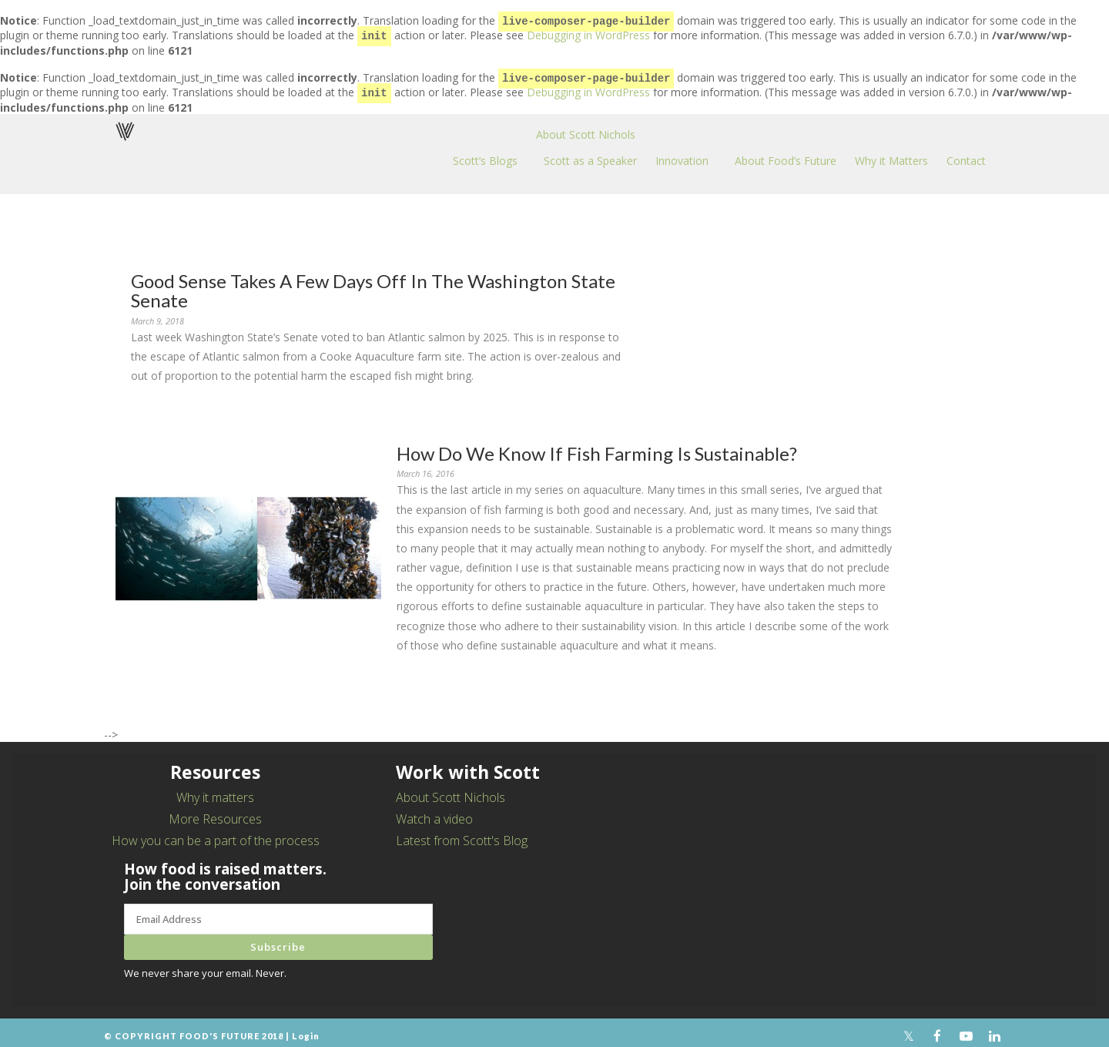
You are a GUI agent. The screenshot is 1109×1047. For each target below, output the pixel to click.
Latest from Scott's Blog (462, 834)
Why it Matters (891, 154)
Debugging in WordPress (588, 33)
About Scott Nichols (585, 128)
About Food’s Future (785, 154)
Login (306, 1030)
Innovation (682, 154)
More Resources (215, 812)
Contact (966, 154)
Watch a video (434, 812)
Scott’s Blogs (485, 154)
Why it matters (215, 791)
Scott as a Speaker (590, 154)
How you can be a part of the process (216, 834)
